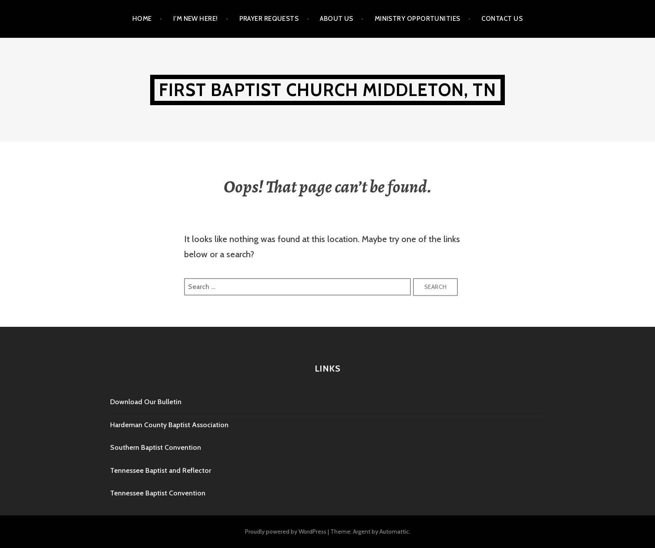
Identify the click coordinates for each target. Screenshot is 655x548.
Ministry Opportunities (417, 19)
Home (142, 19)
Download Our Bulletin (145, 402)
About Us (336, 19)
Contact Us (502, 19)
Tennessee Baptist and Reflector (160, 470)
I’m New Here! (195, 19)
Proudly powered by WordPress (285, 531)
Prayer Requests (269, 19)
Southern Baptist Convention (155, 447)
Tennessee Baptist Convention (157, 493)
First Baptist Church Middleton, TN (327, 89)
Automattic (394, 531)
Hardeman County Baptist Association (169, 425)
